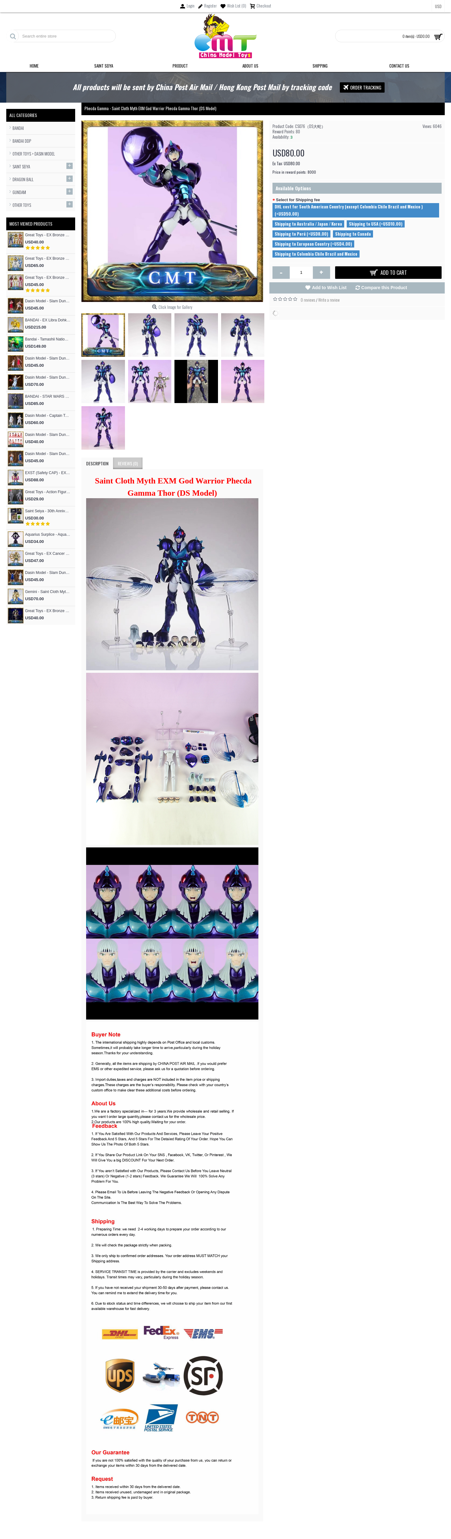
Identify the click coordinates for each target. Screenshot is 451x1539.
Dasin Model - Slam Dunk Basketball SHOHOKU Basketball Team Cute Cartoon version (47, 434)
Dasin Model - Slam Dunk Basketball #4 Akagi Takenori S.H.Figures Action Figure (47, 358)
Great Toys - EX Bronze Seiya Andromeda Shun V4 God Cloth (47, 611)
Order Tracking (362, 87)
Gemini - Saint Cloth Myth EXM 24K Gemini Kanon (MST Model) (47, 592)
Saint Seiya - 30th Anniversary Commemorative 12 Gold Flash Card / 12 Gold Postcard (47, 511)
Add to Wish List (329, 287)
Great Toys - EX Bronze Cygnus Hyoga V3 (47, 258)
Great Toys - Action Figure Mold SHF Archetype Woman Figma (47, 492)
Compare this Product (384, 287)
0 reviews (308, 300)
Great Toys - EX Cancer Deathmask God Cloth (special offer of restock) (47, 553)
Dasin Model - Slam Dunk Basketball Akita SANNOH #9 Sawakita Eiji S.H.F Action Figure (47, 377)
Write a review (329, 300)
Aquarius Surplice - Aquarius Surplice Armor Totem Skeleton (47, 534)
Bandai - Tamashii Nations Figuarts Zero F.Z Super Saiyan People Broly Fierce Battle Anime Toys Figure (47, 339)
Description (97, 463)
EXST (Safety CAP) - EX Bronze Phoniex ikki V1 (47, 473)
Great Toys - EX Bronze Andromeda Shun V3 (47, 277)
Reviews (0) (128, 463)
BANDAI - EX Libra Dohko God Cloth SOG (47, 320)
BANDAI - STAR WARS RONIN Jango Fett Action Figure (47, 396)
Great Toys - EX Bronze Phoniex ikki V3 (47, 235)
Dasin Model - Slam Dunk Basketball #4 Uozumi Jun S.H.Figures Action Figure (47, 572)
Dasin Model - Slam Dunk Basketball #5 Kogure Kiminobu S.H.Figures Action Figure (47, 301)
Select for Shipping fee (298, 199)
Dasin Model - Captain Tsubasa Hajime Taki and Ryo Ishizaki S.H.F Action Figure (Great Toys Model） (47, 415)
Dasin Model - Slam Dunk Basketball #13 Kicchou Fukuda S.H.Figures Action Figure (47, 454)
